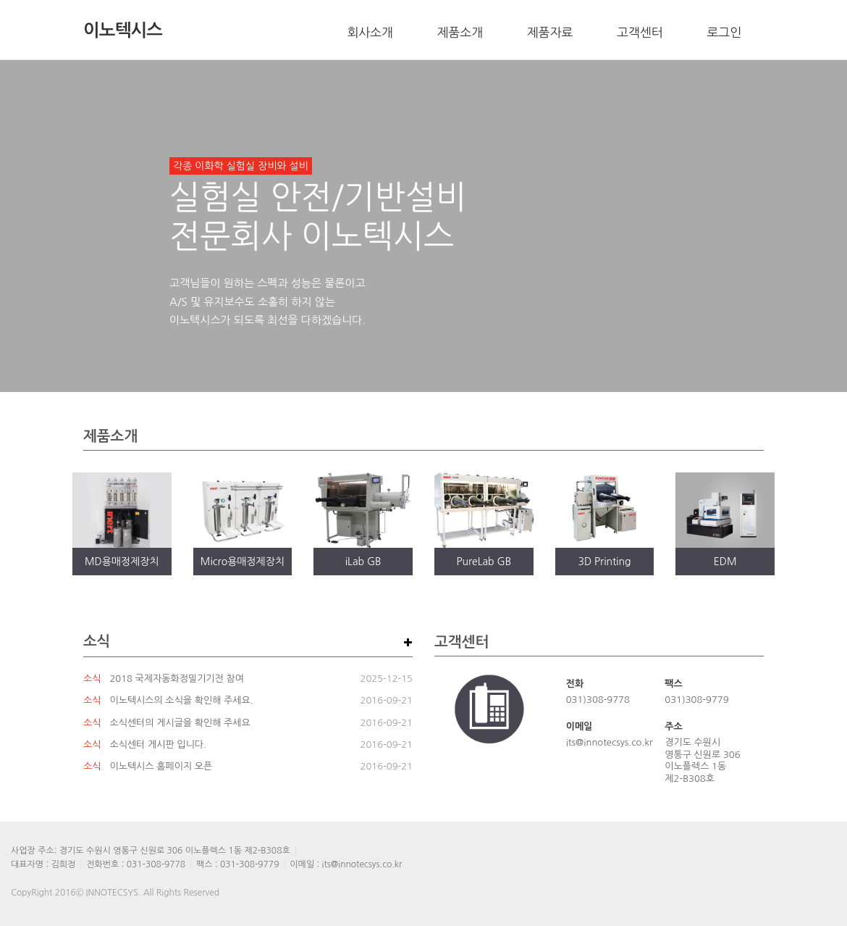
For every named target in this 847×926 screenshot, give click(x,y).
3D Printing (604, 561)
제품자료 (550, 32)
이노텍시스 (122, 30)
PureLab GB (483, 561)
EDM (725, 561)
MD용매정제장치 (122, 561)
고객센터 (639, 32)
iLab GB (363, 561)
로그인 (724, 32)
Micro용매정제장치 (243, 561)
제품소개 (460, 32)
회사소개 (370, 32)
